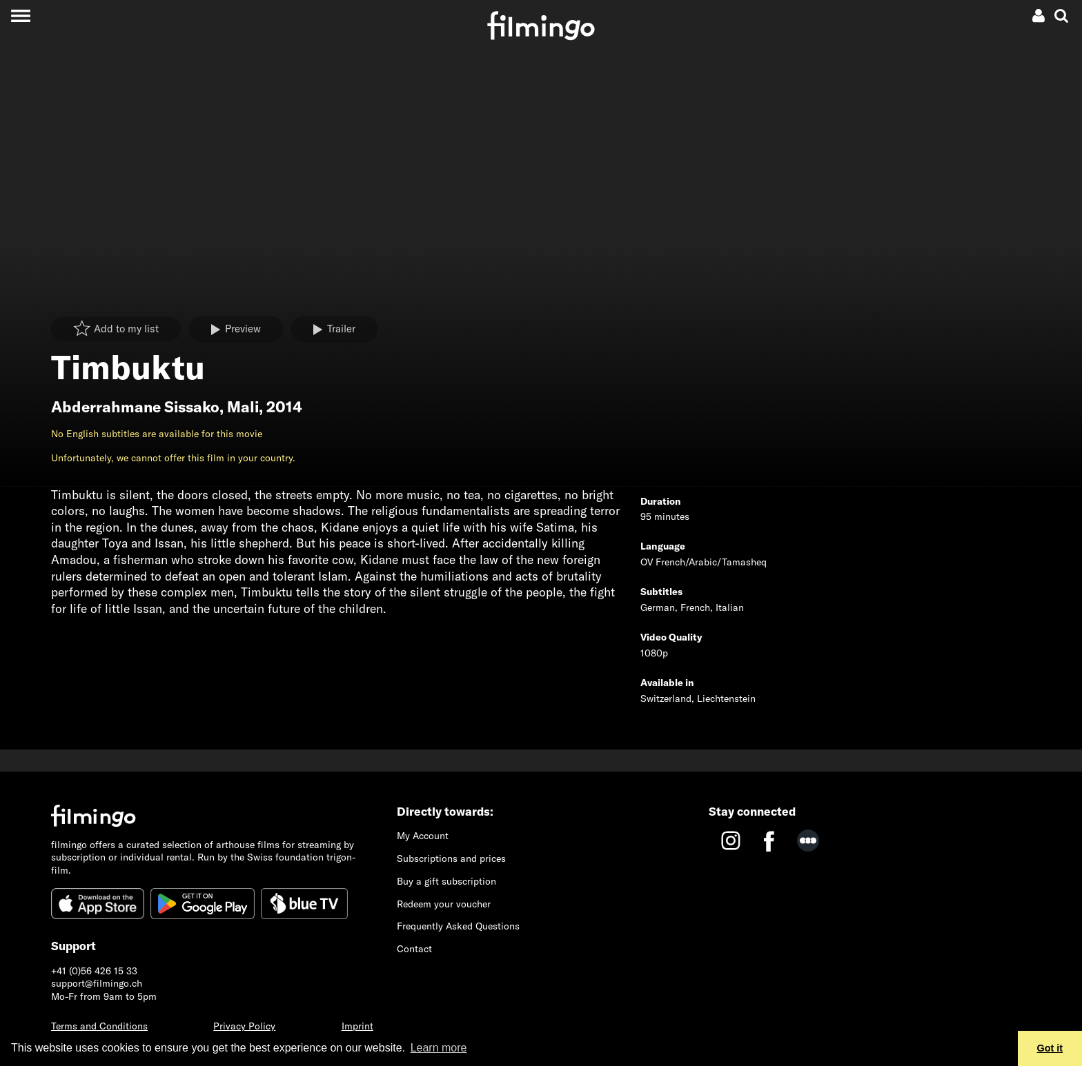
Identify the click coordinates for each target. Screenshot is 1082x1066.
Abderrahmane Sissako (135, 406)
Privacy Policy (244, 1026)
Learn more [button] (439, 1048)
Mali (243, 406)
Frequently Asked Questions (458, 926)
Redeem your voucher (444, 904)
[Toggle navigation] (20, 15)
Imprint (357, 1026)
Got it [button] (1050, 1048)
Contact (414, 949)
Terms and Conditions (99, 1026)
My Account (423, 835)
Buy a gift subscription (446, 881)
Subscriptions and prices (451, 858)
